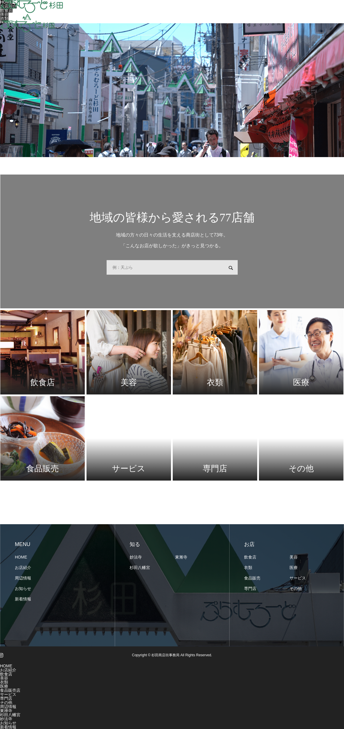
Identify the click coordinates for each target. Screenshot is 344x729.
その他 (296, 588)
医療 (294, 567)
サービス (298, 578)
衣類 (248, 567)
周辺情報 (23, 578)
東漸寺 (181, 557)
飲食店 (250, 557)
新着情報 (23, 599)
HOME (21, 557)
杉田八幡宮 (140, 567)
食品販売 (252, 578)
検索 (230, 268)
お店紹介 (23, 567)
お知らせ (23, 588)
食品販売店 (10, 690)
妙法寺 (136, 557)
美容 (294, 557)
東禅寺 (6, 710)
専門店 (250, 588)
